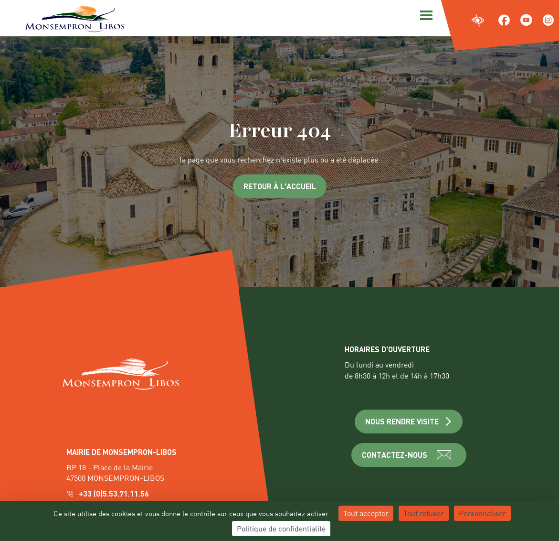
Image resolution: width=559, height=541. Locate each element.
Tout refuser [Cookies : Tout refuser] (423, 513)
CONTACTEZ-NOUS (409, 455)
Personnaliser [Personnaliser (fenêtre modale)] (482, 513)
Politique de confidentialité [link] (281, 528)
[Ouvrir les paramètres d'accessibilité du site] (478, 21)
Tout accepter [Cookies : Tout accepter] (366, 513)
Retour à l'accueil (279, 186)
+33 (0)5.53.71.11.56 (108, 493)
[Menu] (425, 14)
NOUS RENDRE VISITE (409, 421)
